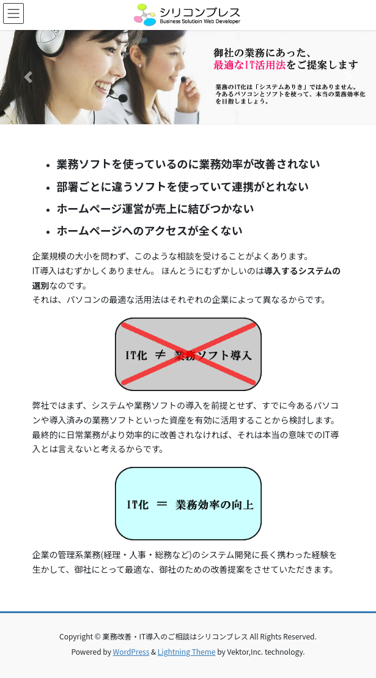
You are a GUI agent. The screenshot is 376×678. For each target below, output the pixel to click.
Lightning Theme (187, 651)
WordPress (131, 651)
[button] (28, 77)
